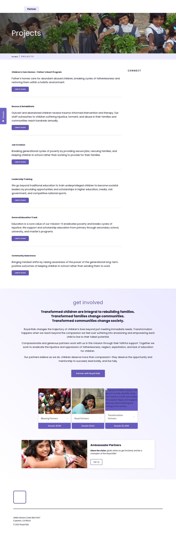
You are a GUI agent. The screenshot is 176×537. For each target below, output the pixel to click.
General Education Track (36, 220)
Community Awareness (35, 260)
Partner (158, 6)
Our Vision (68, 6)
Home (15, 56)
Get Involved (141, 6)
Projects (101, 6)
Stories (127, 6)
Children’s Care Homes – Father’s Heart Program (59, 71)
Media (115, 6)
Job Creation (24, 146)
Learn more (22, 89)
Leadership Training (31, 181)
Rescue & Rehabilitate (33, 107)
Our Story (85, 6)
